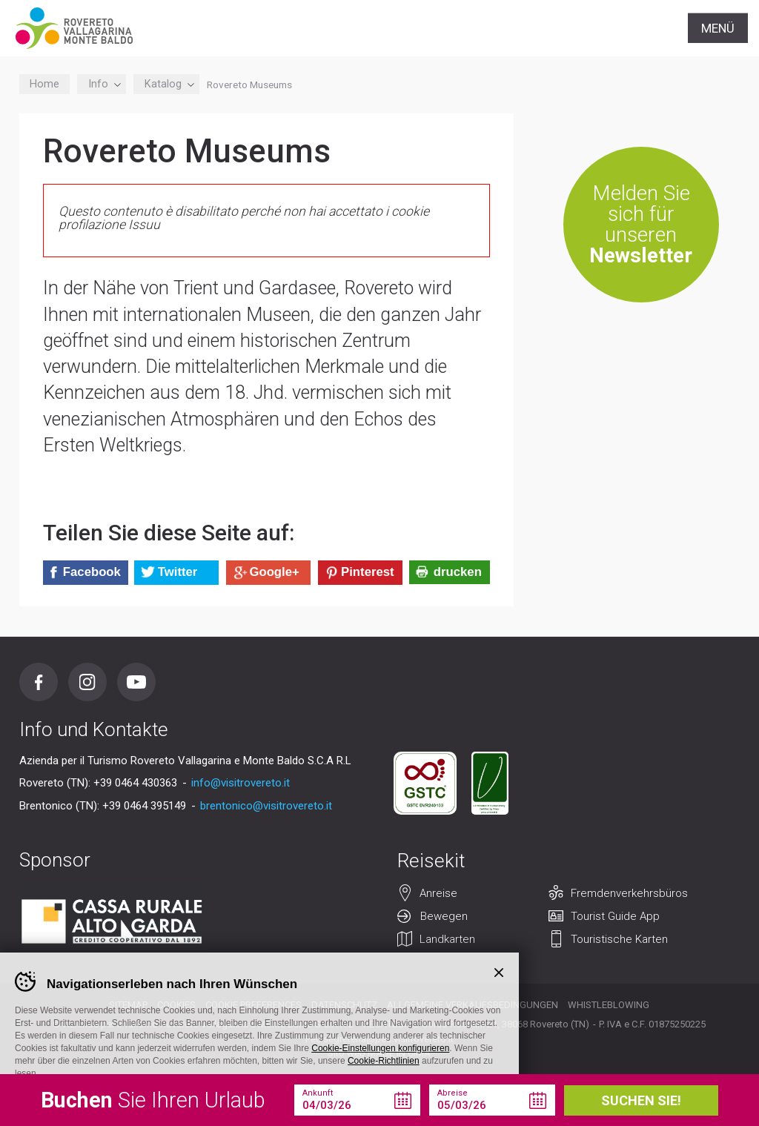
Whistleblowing (608, 1004)
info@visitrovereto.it (240, 782)
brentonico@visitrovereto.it (266, 805)
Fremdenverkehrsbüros (629, 893)
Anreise (438, 893)
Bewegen (444, 916)
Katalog (167, 84)
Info (102, 84)
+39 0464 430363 (135, 782)
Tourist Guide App (615, 916)
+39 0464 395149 (144, 805)
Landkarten (447, 939)
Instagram (87, 682)
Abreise (452, 1093)
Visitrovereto (74, 28)
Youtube (136, 682)
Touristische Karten (619, 939)
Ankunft (317, 1093)
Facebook (38, 682)
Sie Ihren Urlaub (153, 1100)
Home (44, 84)
